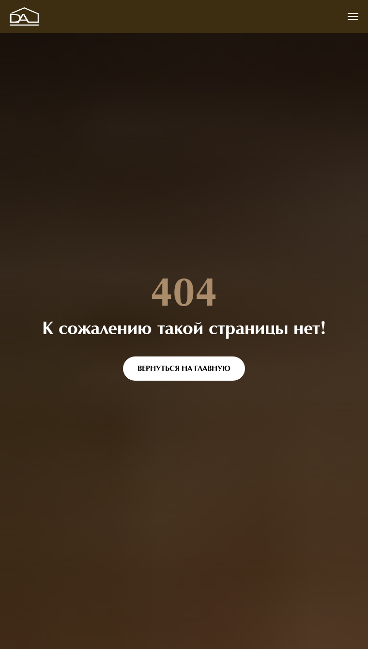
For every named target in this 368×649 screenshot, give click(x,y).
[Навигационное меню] (353, 16)
